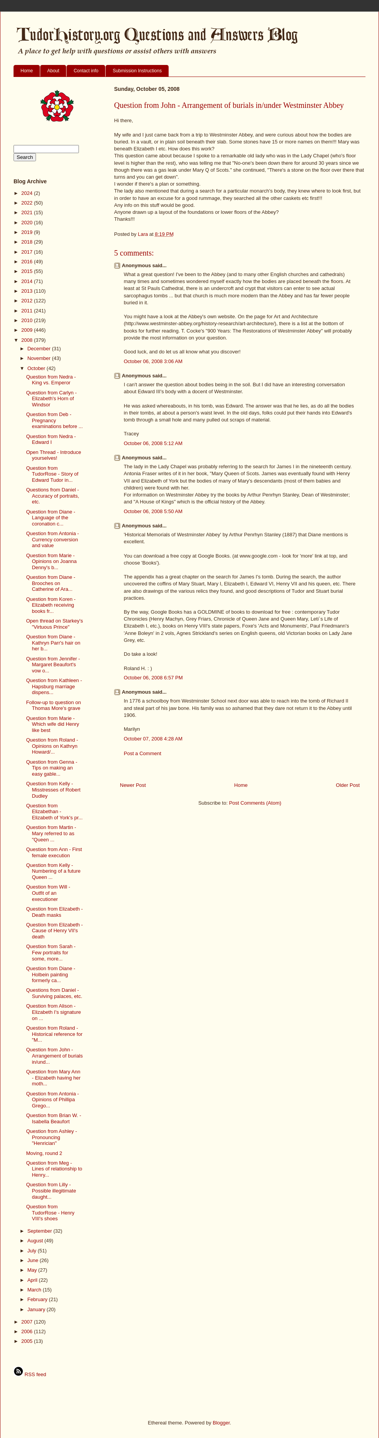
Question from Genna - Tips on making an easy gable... (51, 768)
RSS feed (30, 1374)
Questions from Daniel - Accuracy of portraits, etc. (52, 496)
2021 (27, 212)
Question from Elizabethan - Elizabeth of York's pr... (54, 811)
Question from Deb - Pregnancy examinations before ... (54, 420)
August (35, 1241)
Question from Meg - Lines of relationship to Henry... (54, 1169)
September (40, 1231)
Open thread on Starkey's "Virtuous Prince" (54, 624)
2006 (27, 1331)
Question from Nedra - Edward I (51, 439)
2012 (27, 301)
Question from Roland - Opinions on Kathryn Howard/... (52, 746)
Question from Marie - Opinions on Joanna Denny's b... (51, 561)
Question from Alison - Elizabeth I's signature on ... (53, 1012)
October (37, 368)
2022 (27, 203)
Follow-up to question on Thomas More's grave (53, 705)
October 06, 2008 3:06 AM (153, 361)
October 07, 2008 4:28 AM (153, 739)
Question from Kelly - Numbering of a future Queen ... (53, 871)
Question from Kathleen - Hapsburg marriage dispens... (54, 686)
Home (26, 70)
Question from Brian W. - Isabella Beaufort (53, 1118)
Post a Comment (142, 753)
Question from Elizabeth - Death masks (54, 912)
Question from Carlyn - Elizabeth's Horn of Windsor (51, 399)
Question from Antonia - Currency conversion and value (52, 539)
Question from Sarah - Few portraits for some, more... (50, 952)
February (38, 1299)
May (32, 1270)
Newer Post (133, 785)
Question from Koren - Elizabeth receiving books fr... (50, 605)
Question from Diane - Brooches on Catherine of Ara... (50, 583)
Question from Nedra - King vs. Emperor (51, 380)
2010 (27, 320)
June (33, 1260)
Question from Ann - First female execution (54, 852)
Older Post (348, 785)
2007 (27, 1322)
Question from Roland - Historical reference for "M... (54, 1034)
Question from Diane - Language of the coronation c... (50, 518)
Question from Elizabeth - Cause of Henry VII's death (54, 931)
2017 (27, 252)
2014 (27, 281)
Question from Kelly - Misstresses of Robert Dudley (53, 789)
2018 (27, 242)
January (37, 1309)
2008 (27, 340)
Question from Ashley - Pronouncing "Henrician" (51, 1137)
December (39, 348)
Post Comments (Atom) (255, 803)
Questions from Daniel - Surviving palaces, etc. (54, 993)
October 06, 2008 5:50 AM (153, 511)
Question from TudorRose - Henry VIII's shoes (50, 1212)
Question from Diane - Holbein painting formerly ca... (50, 974)
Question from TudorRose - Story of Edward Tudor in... (52, 474)
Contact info (85, 70)
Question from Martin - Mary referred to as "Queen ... (51, 833)
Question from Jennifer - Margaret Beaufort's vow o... (53, 665)
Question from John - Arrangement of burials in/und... (54, 1055)
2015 (27, 271)
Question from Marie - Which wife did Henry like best (52, 724)
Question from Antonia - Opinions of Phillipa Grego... (52, 1100)
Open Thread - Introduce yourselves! (53, 455)
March (35, 1290)
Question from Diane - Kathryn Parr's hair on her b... (53, 643)
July (32, 1251)
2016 (27, 261)
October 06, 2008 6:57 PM (153, 678)
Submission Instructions (137, 70)
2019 (27, 232)
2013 (27, 291)
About (53, 70)
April (33, 1280)
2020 (27, 222)
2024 (27, 193)
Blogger (221, 1423)
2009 (27, 330)
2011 (27, 311)
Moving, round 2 (44, 1153)
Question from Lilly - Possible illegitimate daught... (51, 1190)
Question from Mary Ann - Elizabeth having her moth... (53, 1078)
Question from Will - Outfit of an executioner (48, 893)
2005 (27, 1341)
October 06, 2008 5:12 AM (153, 443)
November (39, 358)
